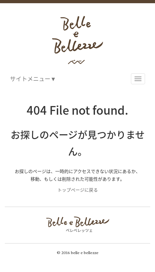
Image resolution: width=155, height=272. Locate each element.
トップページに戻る (77, 189)
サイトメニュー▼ (33, 78)
